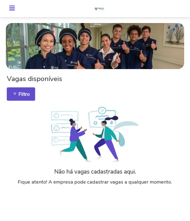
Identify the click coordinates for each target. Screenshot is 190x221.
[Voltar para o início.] (99, 9)
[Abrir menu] (12, 9)
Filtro (23, 95)
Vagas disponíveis (36, 80)
